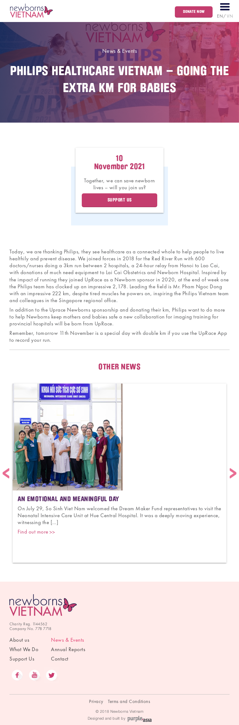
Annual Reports (68, 649)
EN (220, 16)
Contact (60, 658)
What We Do (23, 649)
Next (233, 473)
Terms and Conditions (129, 701)
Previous (6, 473)
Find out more (33, 531)
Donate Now (194, 11)
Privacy (96, 701)
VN (230, 16)
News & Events (119, 50)
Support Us (120, 200)
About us (19, 639)
